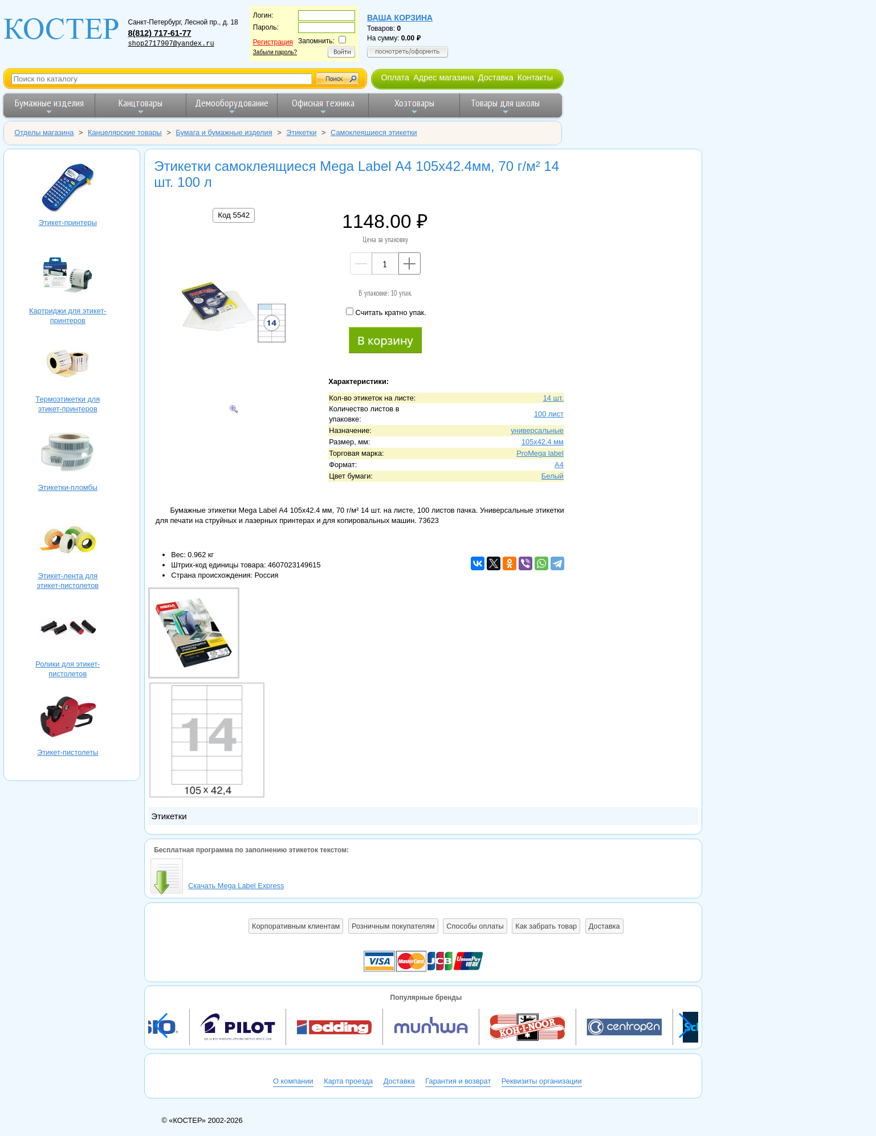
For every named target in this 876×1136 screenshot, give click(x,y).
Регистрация (273, 42)
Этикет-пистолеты (68, 718)
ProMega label (540, 453)
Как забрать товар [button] (546, 926)
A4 (559, 464)
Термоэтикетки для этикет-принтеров (68, 365)
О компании (293, 1081)
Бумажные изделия (49, 106)
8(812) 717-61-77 (159, 33)
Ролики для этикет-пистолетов (68, 630)
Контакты (535, 77)
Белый (552, 476)
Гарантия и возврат (458, 1081)
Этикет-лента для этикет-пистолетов (68, 541)
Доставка (496, 77)
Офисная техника (323, 106)
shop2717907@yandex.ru (171, 44)
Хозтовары (414, 106)
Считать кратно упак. (386, 312)
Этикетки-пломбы (68, 453)
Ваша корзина (400, 17)
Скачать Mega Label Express (236, 885)
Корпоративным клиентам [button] (296, 926)
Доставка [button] (604, 926)
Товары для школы (505, 106)
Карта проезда (348, 1081)
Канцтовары (140, 106)
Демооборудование (231, 106)
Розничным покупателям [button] (393, 926)
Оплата (395, 77)
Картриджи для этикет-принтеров (68, 277)
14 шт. (553, 398)
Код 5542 (234, 215)
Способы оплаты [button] (474, 926)
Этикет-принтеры (68, 188)
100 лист (549, 414)
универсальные (537, 430)
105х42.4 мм (542, 442)
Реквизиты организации (542, 1081)
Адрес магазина (443, 77)
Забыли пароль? (275, 52)
